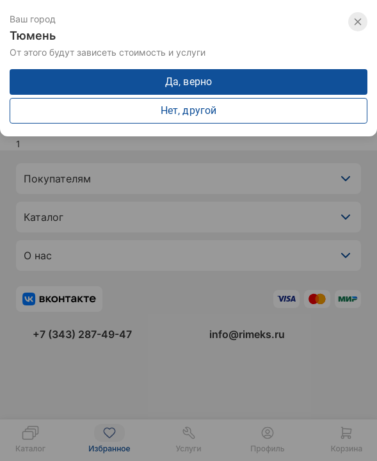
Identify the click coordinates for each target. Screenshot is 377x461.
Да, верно (188, 82)
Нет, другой (188, 110)
